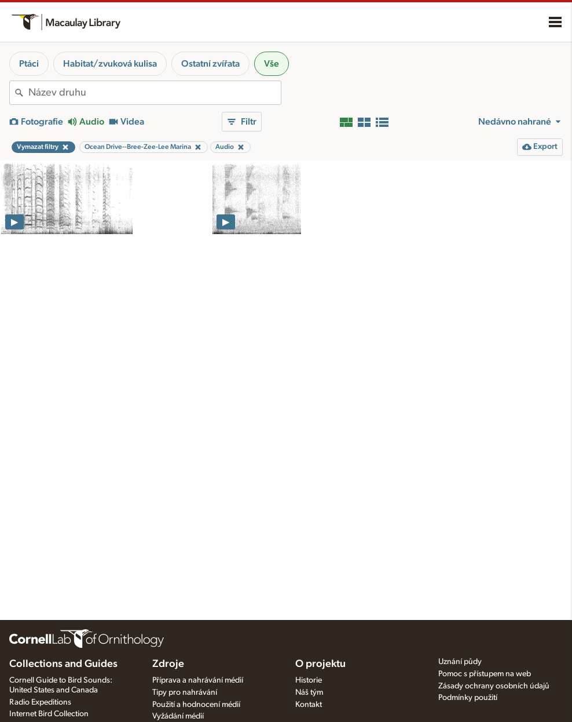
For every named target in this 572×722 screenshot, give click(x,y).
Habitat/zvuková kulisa (110, 63)
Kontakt (308, 705)
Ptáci (29, 63)
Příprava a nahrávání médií (197, 680)
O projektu (320, 664)
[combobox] (154, 92)
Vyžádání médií (178, 716)
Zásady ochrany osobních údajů (493, 686)
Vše (271, 63)
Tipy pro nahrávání (184, 692)
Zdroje (168, 664)
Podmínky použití (467, 698)
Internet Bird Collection (49, 714)
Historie (308, 680)
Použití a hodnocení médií (196, 705)
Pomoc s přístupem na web (484, 674)
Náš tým (309, 692)
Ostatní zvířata (210, 63)
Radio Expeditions (40, 702)
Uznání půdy (460, 662)
